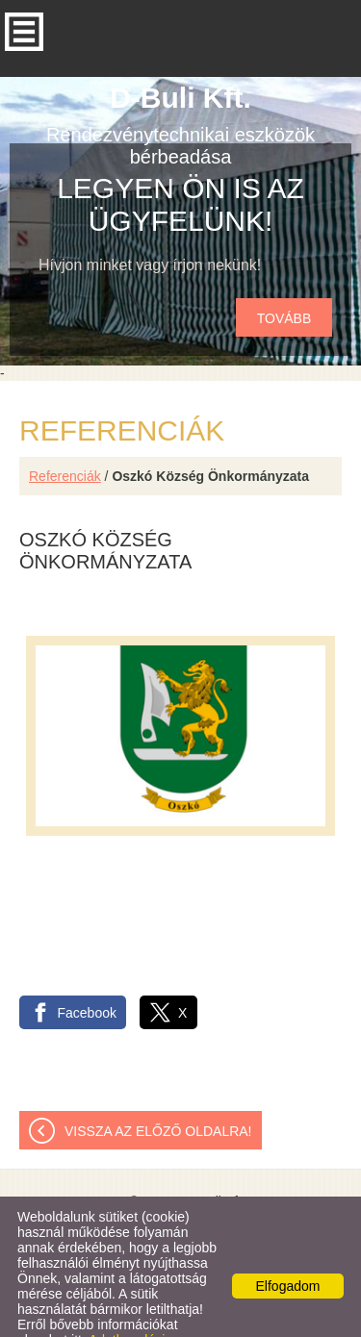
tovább (284, 280)
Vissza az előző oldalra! (158, 1092)
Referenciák (65, 437)
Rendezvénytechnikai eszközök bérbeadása (180, 86)
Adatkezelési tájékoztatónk (91, 1309)
